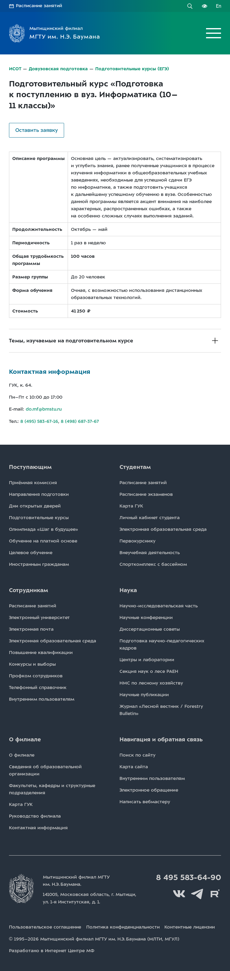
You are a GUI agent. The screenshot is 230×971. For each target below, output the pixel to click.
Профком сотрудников (36, 675)
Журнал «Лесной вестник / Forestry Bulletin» (161, 709)
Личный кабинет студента (149, 517)
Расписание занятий (39, 6)
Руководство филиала (35, 815)
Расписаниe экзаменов (146, 493)
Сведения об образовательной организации (45, 770)
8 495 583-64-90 (188, 877)
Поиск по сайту (137, 754)
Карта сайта (133, 766)
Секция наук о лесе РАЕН (148, 670)
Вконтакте (179, 893)
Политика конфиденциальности (124, 926)
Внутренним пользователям (41, 698)
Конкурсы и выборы (32, 663)
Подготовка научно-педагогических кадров (161, 644)
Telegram (197, 893)
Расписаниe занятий (143, 482)
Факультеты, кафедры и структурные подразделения (52, 789)
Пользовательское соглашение (45, 926)
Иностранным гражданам (39, 563)
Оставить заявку (36, 129)
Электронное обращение (148, 789)
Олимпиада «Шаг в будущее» (43, 528)
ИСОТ (15, 68)
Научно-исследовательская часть (158, 605)
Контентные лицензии (193, 926)
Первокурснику (137, 540)
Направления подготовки (39, 493)
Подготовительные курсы (39, 517)
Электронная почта (31, 628)
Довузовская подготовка (58, 68)
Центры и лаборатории (146, 659)
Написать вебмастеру (144, 801)
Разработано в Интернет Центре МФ (51, 949)
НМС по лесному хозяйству (151, 682)
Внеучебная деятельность (149, 552)
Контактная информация (38, 827)
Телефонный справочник (37, 687)
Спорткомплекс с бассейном (153, 563)
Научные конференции (146, 617)
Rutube (215, 893)
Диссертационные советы (149, 628)
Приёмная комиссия (33, 482)
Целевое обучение (30, 552)
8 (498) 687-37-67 (80, 420)
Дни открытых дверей (35, 505)
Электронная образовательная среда (163, 528)
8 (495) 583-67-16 (39, 420)
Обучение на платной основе (43, 540)
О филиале (21, 754)
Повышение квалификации (41, 652)
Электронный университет (39, 617)
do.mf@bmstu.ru (44, 408)
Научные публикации (144, 694)
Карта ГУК (131, 505)
